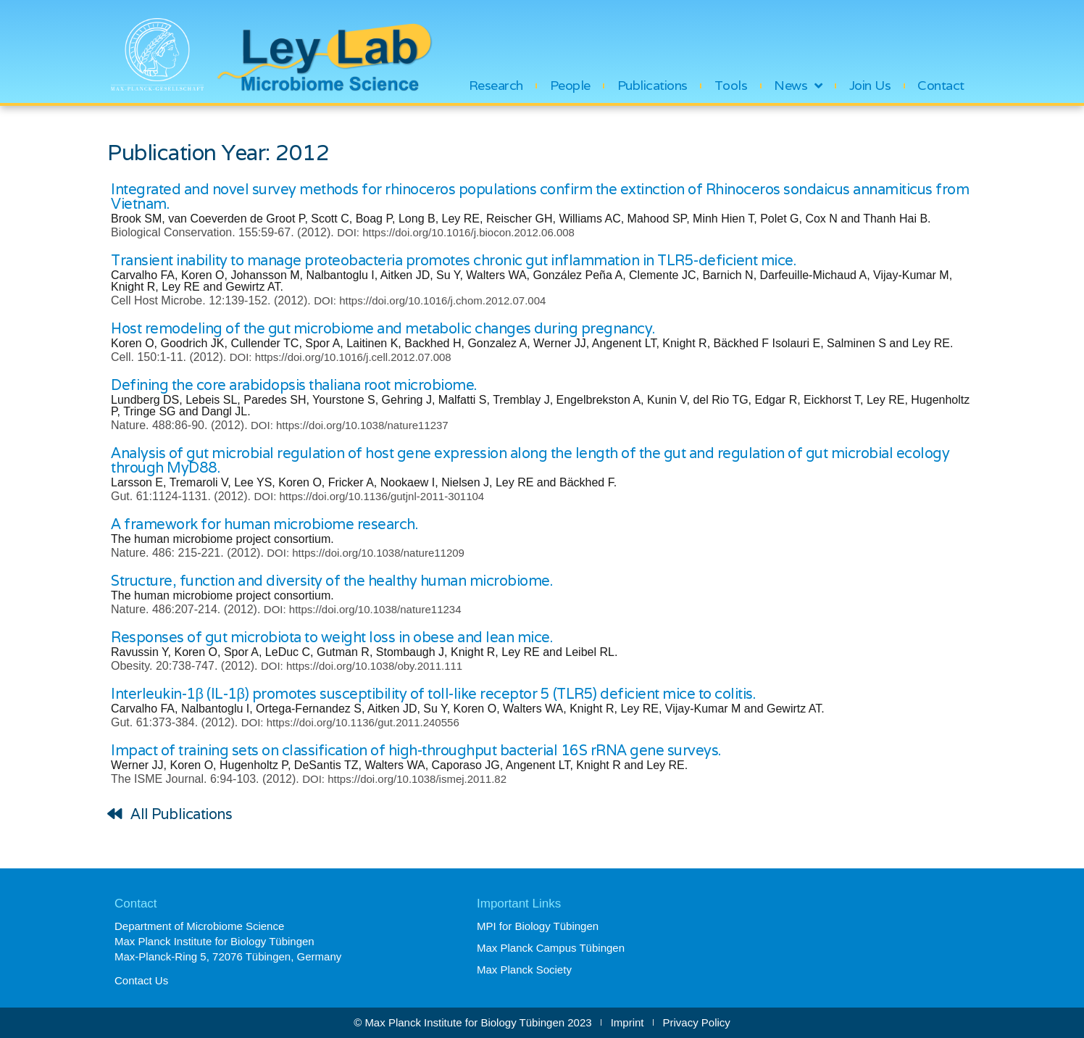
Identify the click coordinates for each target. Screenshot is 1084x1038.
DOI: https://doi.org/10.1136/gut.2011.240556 (350, 722)
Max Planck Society (524, 969)
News (798, 85)
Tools (731, 85)
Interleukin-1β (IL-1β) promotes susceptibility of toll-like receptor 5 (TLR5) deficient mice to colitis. (433, 693)
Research (496, 85)
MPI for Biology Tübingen (538, 926)
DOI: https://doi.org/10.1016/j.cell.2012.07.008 (340, 357)
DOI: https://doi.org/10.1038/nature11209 (365, 553)
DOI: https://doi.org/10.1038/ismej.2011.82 (404, 779)
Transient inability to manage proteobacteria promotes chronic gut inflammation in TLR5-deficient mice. (453, 260)
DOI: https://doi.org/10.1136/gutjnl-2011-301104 (369, 496)
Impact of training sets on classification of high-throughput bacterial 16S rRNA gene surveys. (416, 750)
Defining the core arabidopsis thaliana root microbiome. (294, 384)
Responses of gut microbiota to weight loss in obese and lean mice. (331, 637)
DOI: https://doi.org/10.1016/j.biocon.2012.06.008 (456, 232)
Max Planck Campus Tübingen (551, 948)
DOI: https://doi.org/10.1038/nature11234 (363, 609)
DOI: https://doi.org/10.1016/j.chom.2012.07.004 (430, 300)
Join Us (870, 85)
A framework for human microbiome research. (264, 524)
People (570, 85)
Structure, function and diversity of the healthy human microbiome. (331, 580)
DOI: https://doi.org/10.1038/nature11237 (350, 425)
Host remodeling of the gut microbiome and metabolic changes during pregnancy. (383, 328)
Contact (940, 85)
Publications (652, 85)
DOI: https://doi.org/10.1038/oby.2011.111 (361, 666)
